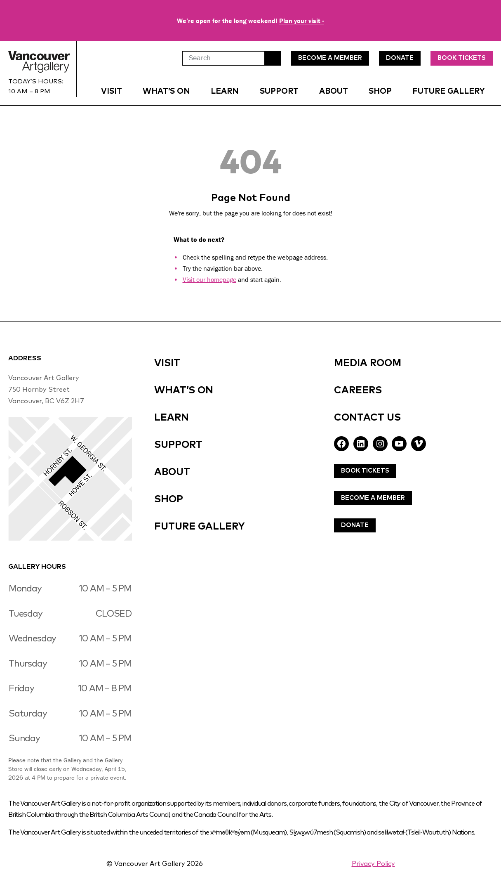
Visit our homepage (209, 279)
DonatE (400, 58)
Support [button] (279, 91)
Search (273, 58)
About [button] (333, 91)
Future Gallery (448, 91)
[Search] (223, 58)
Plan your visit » (301, 21)
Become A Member (373, 498)
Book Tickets (461, 58)
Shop (380, 91)
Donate (355, 525)
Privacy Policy (373, 864)
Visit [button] (111, 91)
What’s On (166, 91)
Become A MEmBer (330, 58)
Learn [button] (225, 91)
